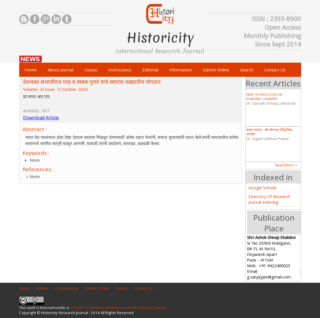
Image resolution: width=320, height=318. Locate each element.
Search (246, 70)
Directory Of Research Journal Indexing (269, 199)
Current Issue (66, 288)
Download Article (41, 118)
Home (31, 70)
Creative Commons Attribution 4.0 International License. (119, 307)
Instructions (119, 70)
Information (180, 70)
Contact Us (275, 70)
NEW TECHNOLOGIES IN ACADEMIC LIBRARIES (264, 96)
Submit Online (216, 70)
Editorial (150, 70)
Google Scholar (262, 187)
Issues (90, 70)
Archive (42, 288)
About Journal (60, 70)
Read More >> (286, 165)
